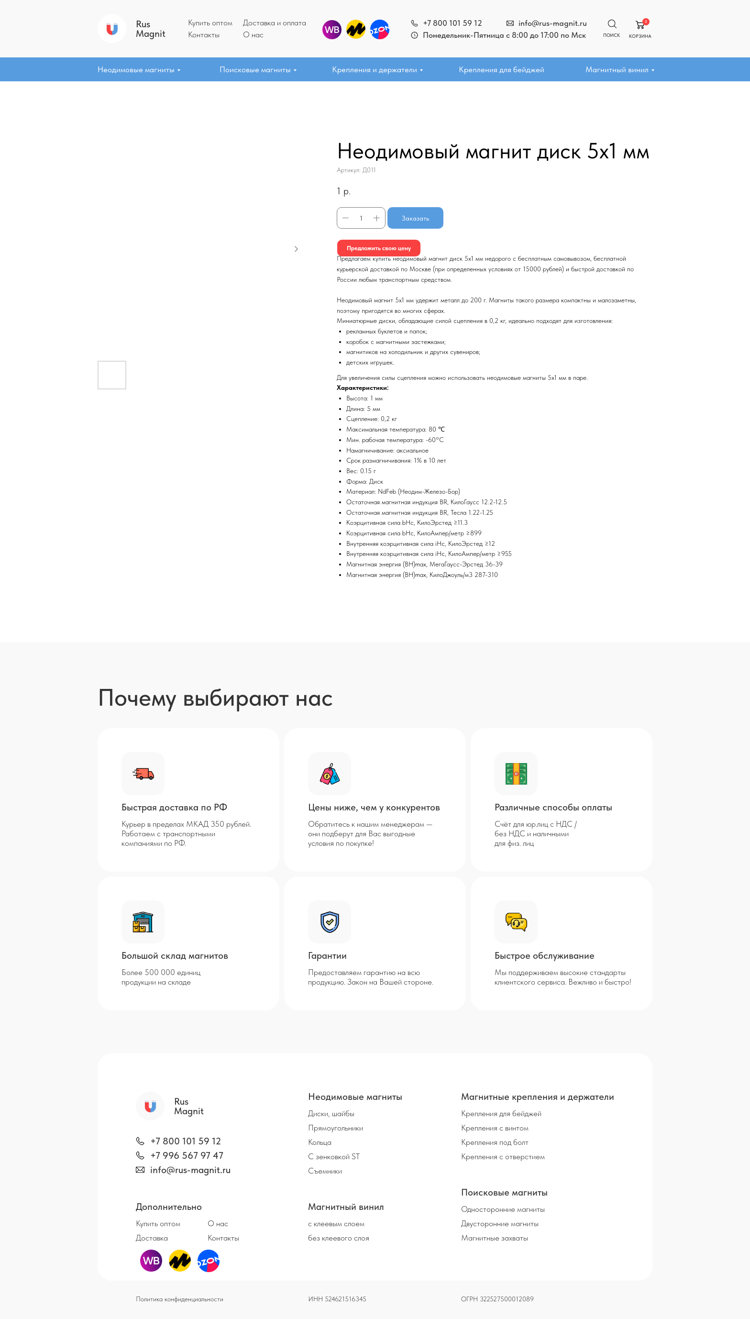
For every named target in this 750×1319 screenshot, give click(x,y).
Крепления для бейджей (501, 69)
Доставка (152, 1237)
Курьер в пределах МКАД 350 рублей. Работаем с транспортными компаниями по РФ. (186, 833)
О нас (253, 34)
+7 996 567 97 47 (186, 1155)
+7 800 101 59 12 (452, 23)
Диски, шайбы (331, 1113)
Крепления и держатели (374, 69)
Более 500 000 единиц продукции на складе (160, 976)
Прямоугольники (335, 1127)
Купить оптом (210, 22)
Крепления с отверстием (503, 1156)
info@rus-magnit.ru (552, 23)
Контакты (204, 34)
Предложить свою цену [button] (382, 248)
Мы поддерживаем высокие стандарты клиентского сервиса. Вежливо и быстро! (563, 976)
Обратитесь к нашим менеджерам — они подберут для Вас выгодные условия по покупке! (370, 833)
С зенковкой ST (334, 1156)
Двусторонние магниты (500, 1223)
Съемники (325, 1170)
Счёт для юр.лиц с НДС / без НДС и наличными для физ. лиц (536, 833)
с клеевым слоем (336, 1223)
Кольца (319, 1142)
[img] (414, 23)
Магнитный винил (617, 69)
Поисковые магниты (255, 69)
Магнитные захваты (494, 1237)
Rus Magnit (150, 28)
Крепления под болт (495, 1142)
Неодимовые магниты (136, 69)
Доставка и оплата (274, 22)
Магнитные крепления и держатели (537, 1096)
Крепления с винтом (495, 1127)
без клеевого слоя (338, 1237)
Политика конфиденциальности (179, 1299)
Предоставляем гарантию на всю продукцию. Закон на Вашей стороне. (370, 976)
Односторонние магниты (503, 1209)
